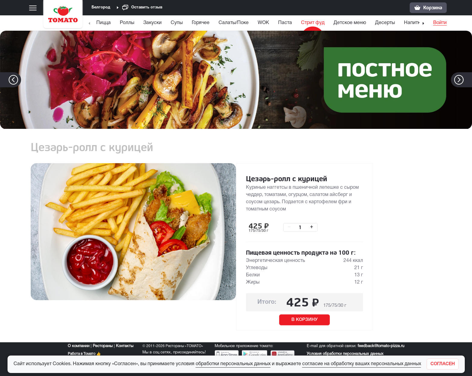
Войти (440, 23)
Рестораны (103, 346)
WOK (263, 23)
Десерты (385, 23)
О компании (78, 346)
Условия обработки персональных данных (345, 354)
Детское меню (350, 23)
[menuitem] (104, 24)
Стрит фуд (312, 23)
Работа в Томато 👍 (84, 354)
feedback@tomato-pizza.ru (381, 346)
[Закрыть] (443, 364)
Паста (285, 23)
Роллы (127, 23)
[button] (468, 79)
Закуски (152, 23)
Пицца (103, 23)
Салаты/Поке (234, 23)
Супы (177, 23)
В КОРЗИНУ (304, 320)
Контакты (124, 346)
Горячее (201, 23)
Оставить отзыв (142, 8)
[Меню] (32, 8)
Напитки (413, 23)
